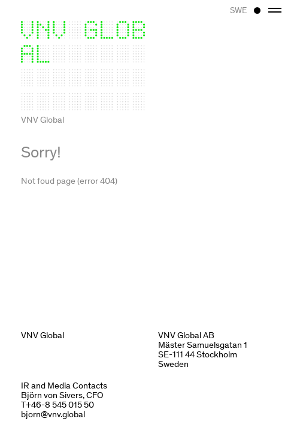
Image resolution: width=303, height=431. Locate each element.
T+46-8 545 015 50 (57, 404)
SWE (238, 10)
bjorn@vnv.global (53, 414)
